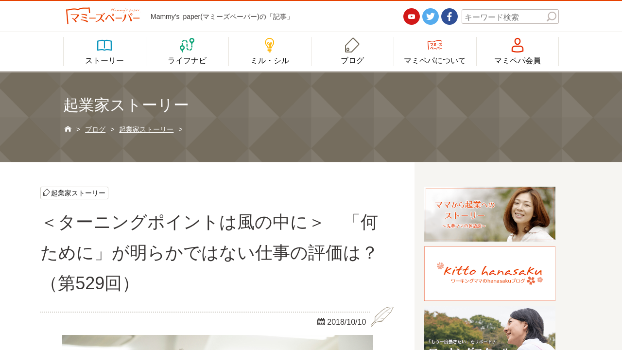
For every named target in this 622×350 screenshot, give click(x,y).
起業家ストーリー (78, 193)
